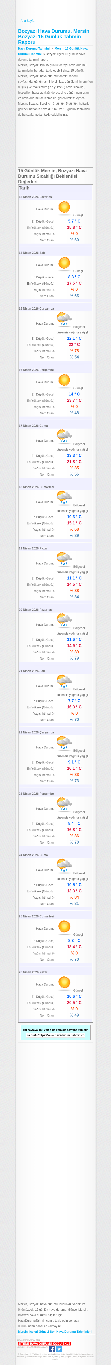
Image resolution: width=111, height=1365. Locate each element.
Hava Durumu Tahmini (55, 9)
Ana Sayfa (55, 21)
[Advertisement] (55, 142)
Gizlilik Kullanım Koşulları (32, 1347)
